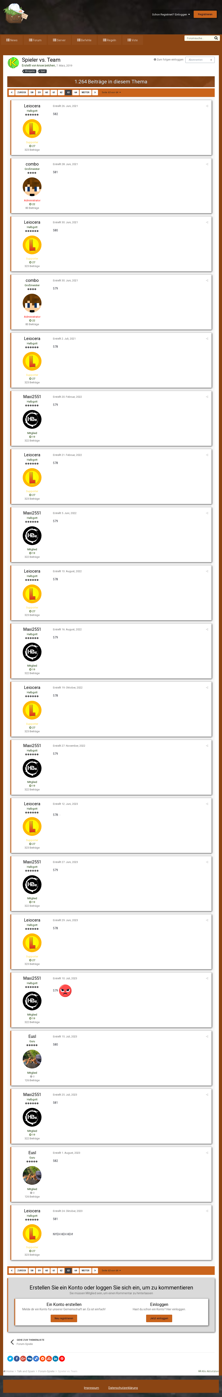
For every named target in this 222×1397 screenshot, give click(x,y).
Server (61, 40)
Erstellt (65, 106)
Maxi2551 (32, 396)
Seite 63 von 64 (111, 92)
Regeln (111, 40)
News (14, 40)
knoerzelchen (46, 65)
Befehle (86, 40)
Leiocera (32, 105)
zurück (21, 92)
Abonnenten (196, 59)
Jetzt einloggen (159, 1318)
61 (54, 92)
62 (61, 92)
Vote (134, 40)
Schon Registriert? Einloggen (171, 14)
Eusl (32, 1036)
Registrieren (205, 14)
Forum (36, 40)
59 (39, 92)
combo (32, 164)
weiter (85, 92)
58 (32, 92)
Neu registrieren (64, 1318)
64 (75, 92)
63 (68, 92)
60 (46, 92)
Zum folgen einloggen (170, 59)
